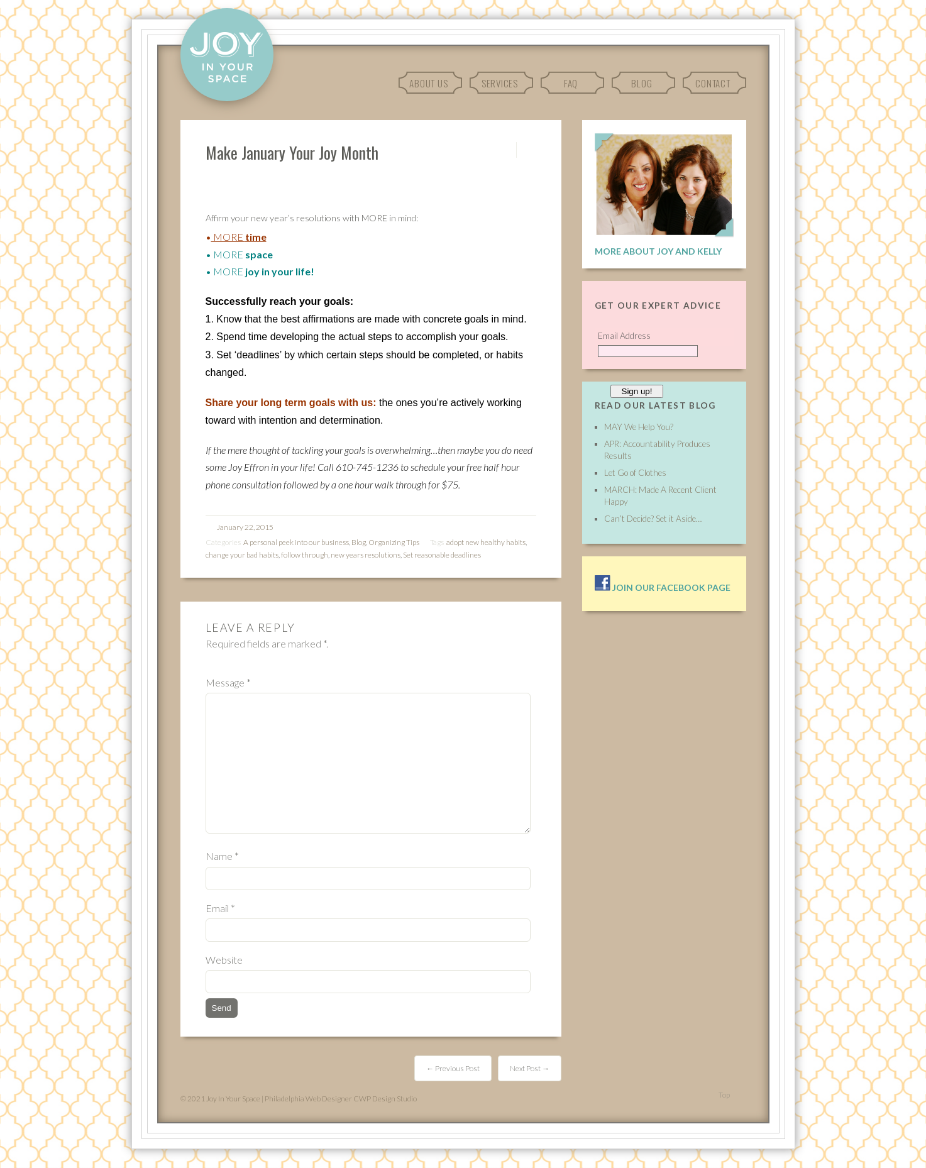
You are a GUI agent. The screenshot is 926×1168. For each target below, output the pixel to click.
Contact (712, 83)
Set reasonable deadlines (442, 554)
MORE (228, 237)
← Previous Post (453, 1068)
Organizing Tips (393, 542)
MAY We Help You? (638, 427)
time (256, 237)
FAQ (571, 83)
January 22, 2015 (245, 527)
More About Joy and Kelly (658, 251)
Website (224, 960)
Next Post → (529, 1068)
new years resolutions (365, 554)
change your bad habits (242, 554)
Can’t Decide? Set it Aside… (653, 519)
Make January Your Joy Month (292, 152)
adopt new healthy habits (486, 542)
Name (222, 856)
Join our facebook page (662, 587)
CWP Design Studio (385, 1098)
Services (500, 83)
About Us (428, 83)
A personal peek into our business (296, 542)
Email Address (624, 336)
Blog (641, 83)
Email (220, 908)
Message (228, 682)
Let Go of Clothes (635, 473)
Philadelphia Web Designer (308, 1098)
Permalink (505, 150)
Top (724, 1094)
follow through (304, 554)
